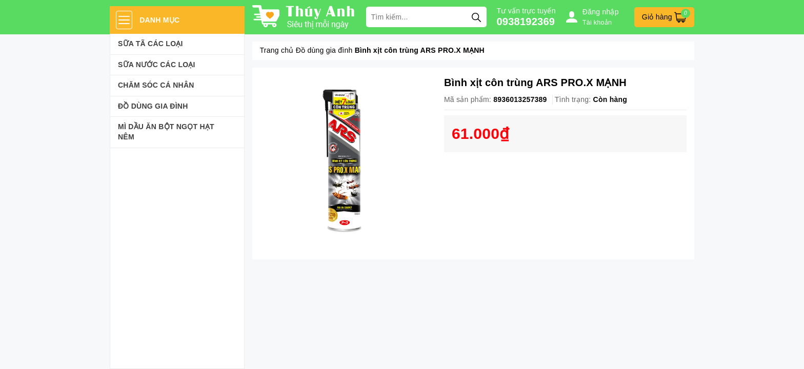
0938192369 (526, 21)
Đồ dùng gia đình (153, 106)
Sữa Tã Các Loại (150, 43)
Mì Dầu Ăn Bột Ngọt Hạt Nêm (166, 131)
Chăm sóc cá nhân (156, 85)
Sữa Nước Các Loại (156, 64)
